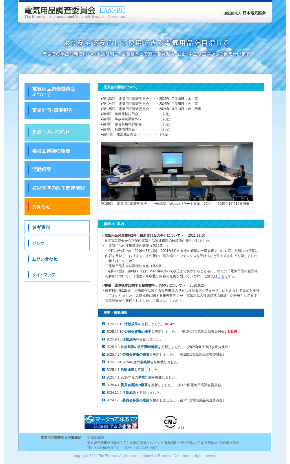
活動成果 (127, 370)
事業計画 (145, 377)
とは (173, 422)
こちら (124, 261)
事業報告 (147, 362)
